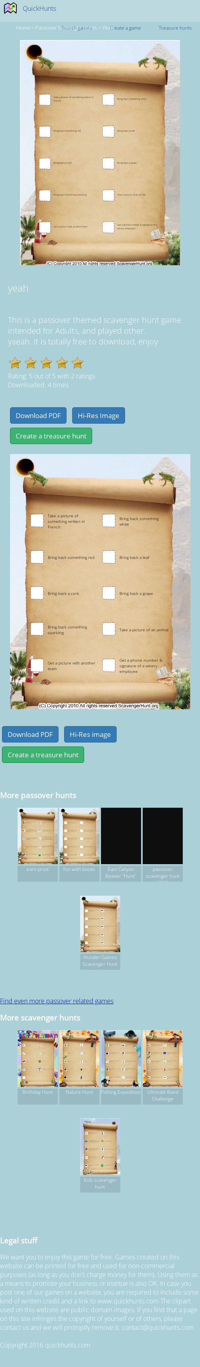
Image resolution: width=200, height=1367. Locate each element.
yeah (108, 27)
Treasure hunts (175, 27)
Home (23, 27)
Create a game (125, 27)
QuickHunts (39, 8)
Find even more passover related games (56, 1001)
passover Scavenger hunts (66, 27)
